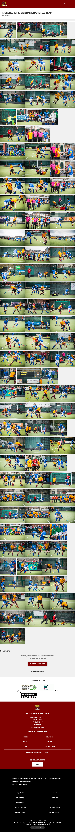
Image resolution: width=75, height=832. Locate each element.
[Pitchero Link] (37, 775)
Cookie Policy (20, 812)
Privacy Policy (55, 807)
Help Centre (20, 793)
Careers (55, 798)
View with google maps (37, 731)
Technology (20, 802)
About (55, 793)
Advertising (20, 798)
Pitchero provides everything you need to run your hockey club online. (37, 778)
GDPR (55, 802)
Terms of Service (20, 807)
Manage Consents (55, 812)
